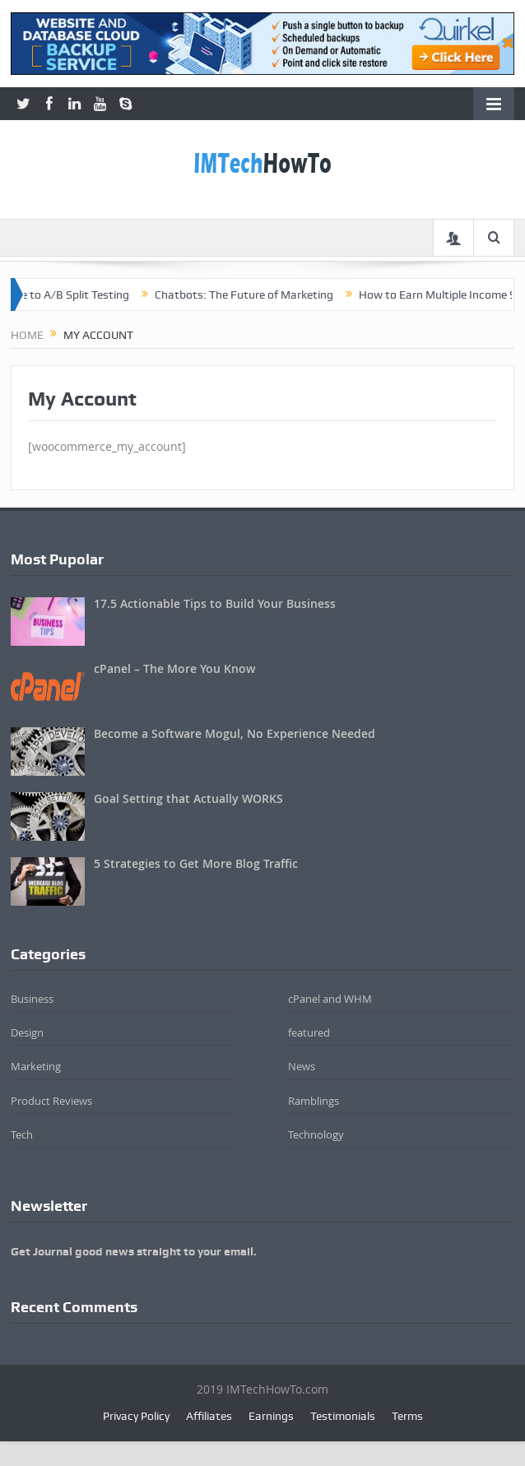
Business (32, 998)
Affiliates (209, 1415)
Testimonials (342, 1415)
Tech (22, 1134)
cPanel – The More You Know (174, 668)
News (301, 1066)
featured (309, 1032)
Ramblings (313, 1100)
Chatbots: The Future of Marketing (253, 294)
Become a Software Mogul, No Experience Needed (234, 733)
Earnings (271, 1415)
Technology (316, 1134)
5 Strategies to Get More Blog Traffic (196, 863)
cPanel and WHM (330, 998)
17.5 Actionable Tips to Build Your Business (215, 603)
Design (27, 1032)
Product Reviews (51, 1100)
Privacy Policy (136, 1415)
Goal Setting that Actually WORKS (188, 798)
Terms (407, 1415)
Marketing (36, 1066)
